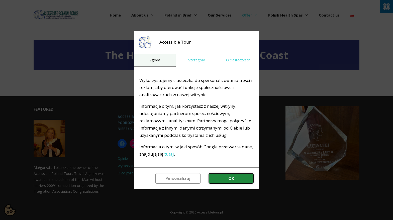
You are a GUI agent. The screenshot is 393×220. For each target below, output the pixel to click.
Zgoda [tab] (154, 60)
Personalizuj (177, 178)
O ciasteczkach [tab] (238, 60)
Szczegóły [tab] (196, 60)
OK (231, 178)
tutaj (169, 154)
